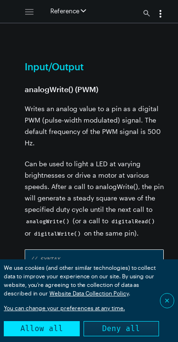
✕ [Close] (167, 300)
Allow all (41, 328)
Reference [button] (68, 11)
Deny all (121, 328)
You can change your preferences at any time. (64, 307)
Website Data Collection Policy (89, 293)
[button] (160, 14)
